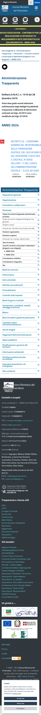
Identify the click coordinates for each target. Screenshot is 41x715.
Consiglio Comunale (9, 511)
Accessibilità (6, 658)
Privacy (5, 649)
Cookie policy (16, 693)
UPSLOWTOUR (8, 553)
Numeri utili (6, 514)
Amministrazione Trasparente (13, 522)
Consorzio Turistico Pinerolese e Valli (16, 559)
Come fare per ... (8, 517)
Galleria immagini (8, 537)
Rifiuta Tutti (20, 703)
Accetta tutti (20, 698)
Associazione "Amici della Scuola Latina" (18, 582)
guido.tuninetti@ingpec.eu (14, 479)
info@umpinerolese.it (14, 425)
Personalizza (21, 708)
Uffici (4, 505)
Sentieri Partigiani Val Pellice (13, 570)
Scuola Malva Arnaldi (10, 597)
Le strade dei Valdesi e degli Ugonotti (16, 567)
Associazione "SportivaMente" (14, 576)
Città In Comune (28, 676)
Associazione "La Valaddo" (12, 579)
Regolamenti (7, 528)
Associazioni (7, 534)
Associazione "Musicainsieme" (14, 591)
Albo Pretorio (7, 520)
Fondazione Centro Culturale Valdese (16, 585)
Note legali (6, 644)
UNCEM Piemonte (9, 594)
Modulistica (6, 525)
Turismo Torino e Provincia (12, 556)
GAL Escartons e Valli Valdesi (13, 561)
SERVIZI (37, 2)
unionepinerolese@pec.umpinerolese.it (20, 420)
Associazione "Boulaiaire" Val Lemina (16, 573)
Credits (4, 653)
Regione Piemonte (10, 2)
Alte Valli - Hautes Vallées (12, 564)
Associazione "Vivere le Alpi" (13, 588)
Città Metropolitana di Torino (13, 550)
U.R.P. (4, 508)
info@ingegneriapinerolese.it (17, 476)
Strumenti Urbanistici (10, 531)
